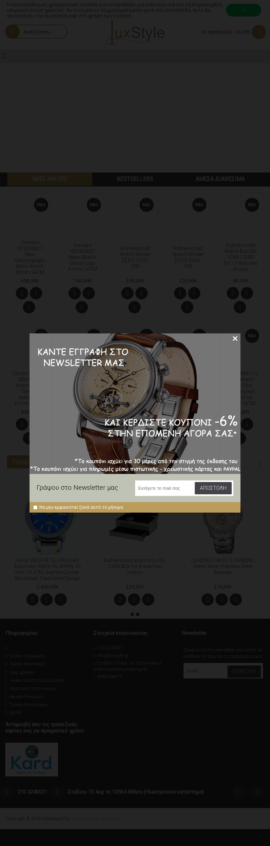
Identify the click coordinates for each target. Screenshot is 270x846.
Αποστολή (213, 488)
